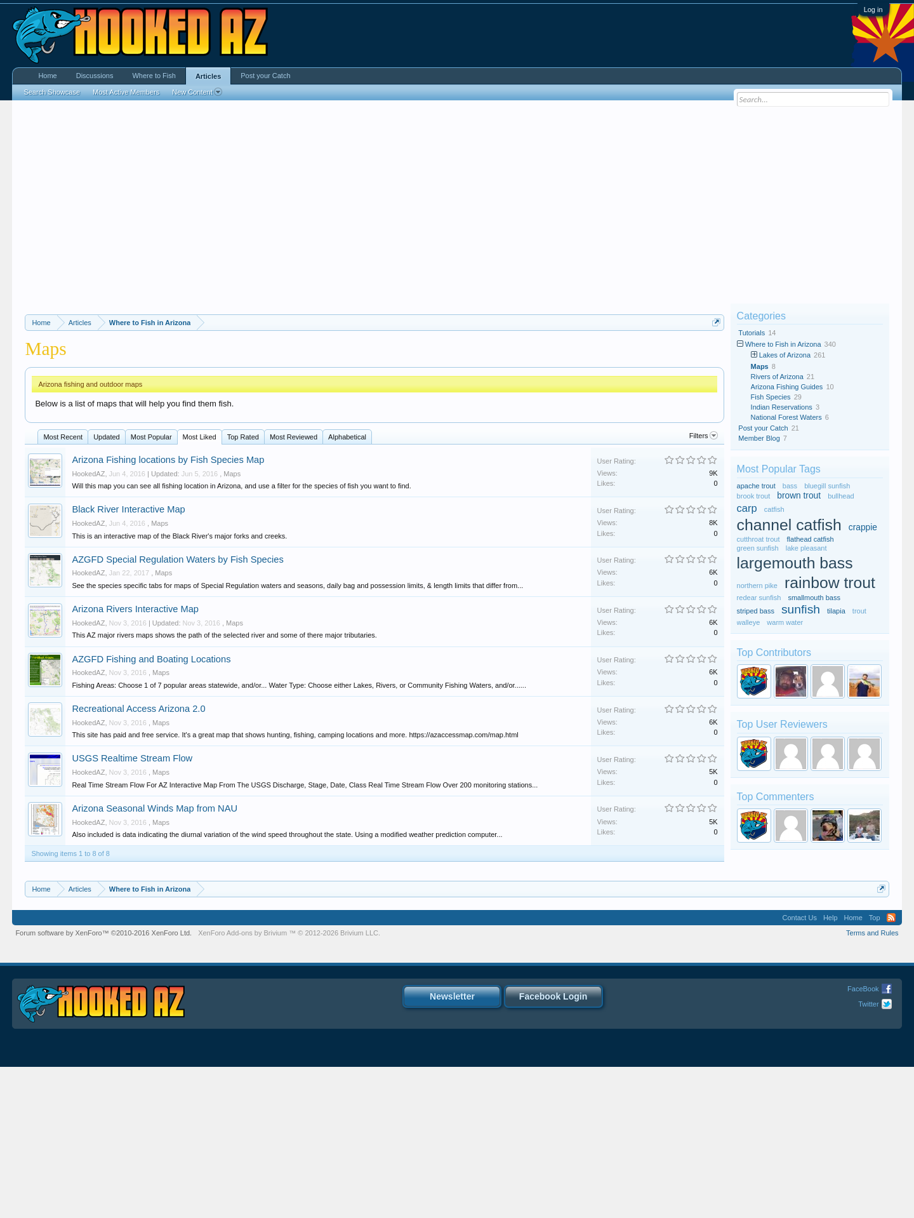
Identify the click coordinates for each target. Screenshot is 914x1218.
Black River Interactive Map (128, 660)
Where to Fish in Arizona (783, 344)
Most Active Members (126, 92)
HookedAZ (88, 625)
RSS (891, 1068)
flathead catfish (810, 539)
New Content (197, 92)
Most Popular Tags (779, 469)
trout (859, 611)
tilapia (836, 611)
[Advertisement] (457, 202)
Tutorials (751, 333)
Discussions (95, 75)
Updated (106, 588)
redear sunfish (759, 597)
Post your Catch (763, 428)
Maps (232, 625)
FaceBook (863, 1140)
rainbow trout (830, 582)
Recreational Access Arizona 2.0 (138, 860)
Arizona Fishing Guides (787, 387)
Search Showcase (51, 92)
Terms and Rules (872, 1084)
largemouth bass (795, 563)
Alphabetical (347, 588)
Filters (703, 586)
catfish (774, 509)
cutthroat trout (758, 539)
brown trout (799, 495)
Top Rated (243, 588)
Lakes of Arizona (785, 355)
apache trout (756, 486)
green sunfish (758, 548)
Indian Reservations (781, 407)
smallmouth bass (814, 597)
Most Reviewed (293, 588)
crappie (863, 527)
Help (830, 1069)
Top (874, 1069)
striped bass (755, 611)
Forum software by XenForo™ (103, 1084)
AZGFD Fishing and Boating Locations (151, 810)
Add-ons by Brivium (289, 1084)
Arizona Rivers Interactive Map (135, 760)
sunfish (800, 609)
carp (747, 508)
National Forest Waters (786, 417)
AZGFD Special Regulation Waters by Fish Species (177, 711)
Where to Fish (153, 75)
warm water (785, 622)
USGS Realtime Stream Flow (132, 909)
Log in (873, 9)
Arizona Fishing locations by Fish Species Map (168, 611)
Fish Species (771, 397)
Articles (208, 76)
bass (790, 486)
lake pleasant (806, 548)
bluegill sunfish (827, 486)
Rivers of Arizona (777, 376)
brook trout (754, 496)
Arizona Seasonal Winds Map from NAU (154, 959)
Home (47, 75)
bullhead (841, 496)
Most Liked (199, 588)
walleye (748, 622)
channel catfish (789, 524)
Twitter (868, 1155)
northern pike (757, 585)
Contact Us (799, 1069)
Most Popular (151, 588)
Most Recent (63, 588)
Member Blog (758, 438)
